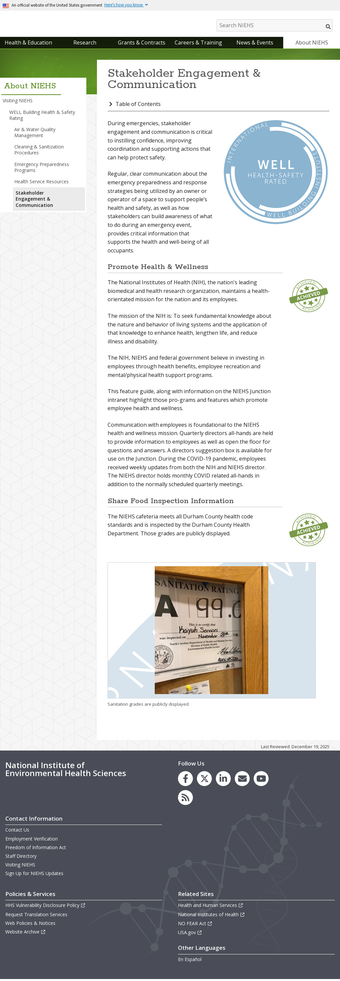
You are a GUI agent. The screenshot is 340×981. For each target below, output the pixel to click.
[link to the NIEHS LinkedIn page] (223, 780)
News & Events (254, 44)
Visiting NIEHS (18, 102)
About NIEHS (312, 44)
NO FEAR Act (195, 925)
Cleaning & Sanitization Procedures (39, 151)
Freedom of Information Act (35, 849)
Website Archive (25, 933)
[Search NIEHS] (274, 25)
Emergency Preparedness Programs (41, 169)
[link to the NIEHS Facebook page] (185, 780)
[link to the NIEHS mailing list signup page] (242, 780)
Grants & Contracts (141, 44)
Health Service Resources (41, 183)
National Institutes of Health (211, 916)
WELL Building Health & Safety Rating (42, 116)
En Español (190, 961)
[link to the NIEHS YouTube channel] (261, 780)
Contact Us (17, 831)
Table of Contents (138, 105)
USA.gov (190, 934)
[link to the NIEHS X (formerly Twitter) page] (204, 780)
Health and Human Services (210, 907)
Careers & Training (198, 44)
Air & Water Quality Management (34, 134)
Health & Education (28, 44)
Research (84, 44)
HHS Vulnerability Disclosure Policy (45, 907)
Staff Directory (21, 857)
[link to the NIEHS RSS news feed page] (185, 799)
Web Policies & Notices (30, 925)
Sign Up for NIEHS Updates (34, 875)
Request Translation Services (36, 916)
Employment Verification (31, 840)
